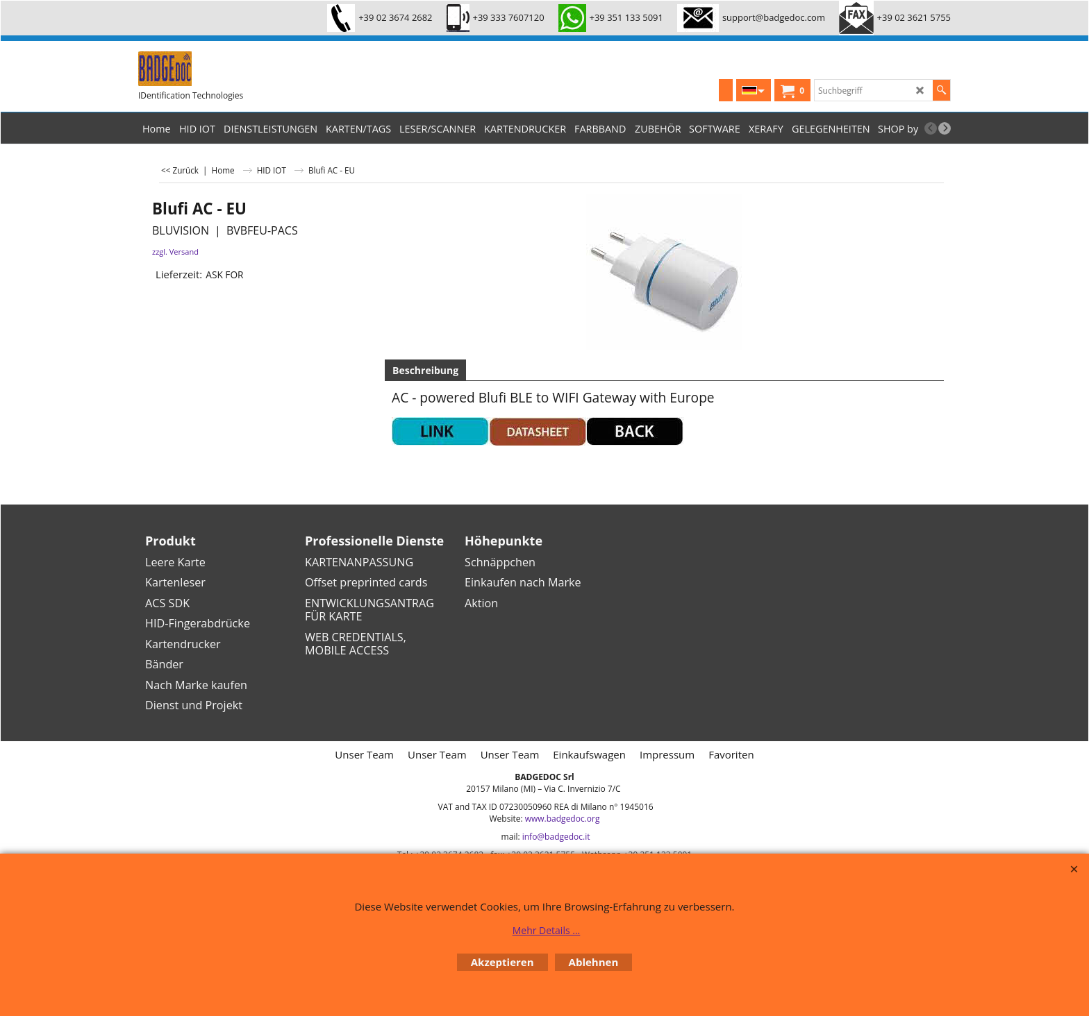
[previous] (930, 128)
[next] (944, 128)
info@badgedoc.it (556, 837)
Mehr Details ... (547, 930)
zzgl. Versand (175, 251)
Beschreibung (425, 370)
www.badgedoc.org (562, 818)
